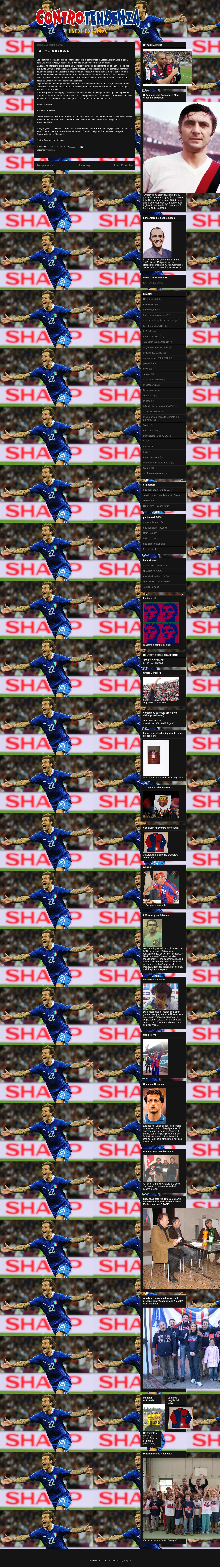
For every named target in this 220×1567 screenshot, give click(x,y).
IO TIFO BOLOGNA (153, 326)
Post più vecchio (123, 165)
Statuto (146, 468)
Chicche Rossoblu (152, 379)
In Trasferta (149, 331)
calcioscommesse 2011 (155, 473)
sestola (146, 374)
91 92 (146, 441)
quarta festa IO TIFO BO (155, 435)
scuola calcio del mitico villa (157, 581)
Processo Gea (150, 385)
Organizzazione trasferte (155, 347)
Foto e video (149, 309)
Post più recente (46, 165)
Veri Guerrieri (150, 430)
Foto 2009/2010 (151, 336)
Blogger (127, 1560)
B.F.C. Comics (150, 538)
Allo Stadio (148, 446)
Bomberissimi (150, 390)
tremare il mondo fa (153, 522)
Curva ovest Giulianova (155, 565)
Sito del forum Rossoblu (155, 527)
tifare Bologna (150, 533)
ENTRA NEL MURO (153, 282)
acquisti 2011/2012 (152, 352)
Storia (146, 425)
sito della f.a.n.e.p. (152, 571)
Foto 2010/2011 (151, 457)
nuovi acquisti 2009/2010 (156, 358)
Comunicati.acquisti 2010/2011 (158, 320)
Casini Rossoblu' (151, 411)
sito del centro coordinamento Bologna (162, 495)
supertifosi (148, 395)
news (146, 368)
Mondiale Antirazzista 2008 (156, 462)
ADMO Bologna (151, 587)
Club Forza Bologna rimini (156, 506)
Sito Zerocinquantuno (154, 543)
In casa (146, 401)
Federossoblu (150, 549)
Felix (145, 452)
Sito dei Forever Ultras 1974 (157, 489)
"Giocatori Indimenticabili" (156, 342)
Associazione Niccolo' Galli (156, 576)
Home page (84, 165)
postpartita (148, 363)
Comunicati (149, 299)
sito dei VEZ (149, 500)
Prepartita (50, 150)
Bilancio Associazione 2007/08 (158, 406)
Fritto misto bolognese (154, 315)
